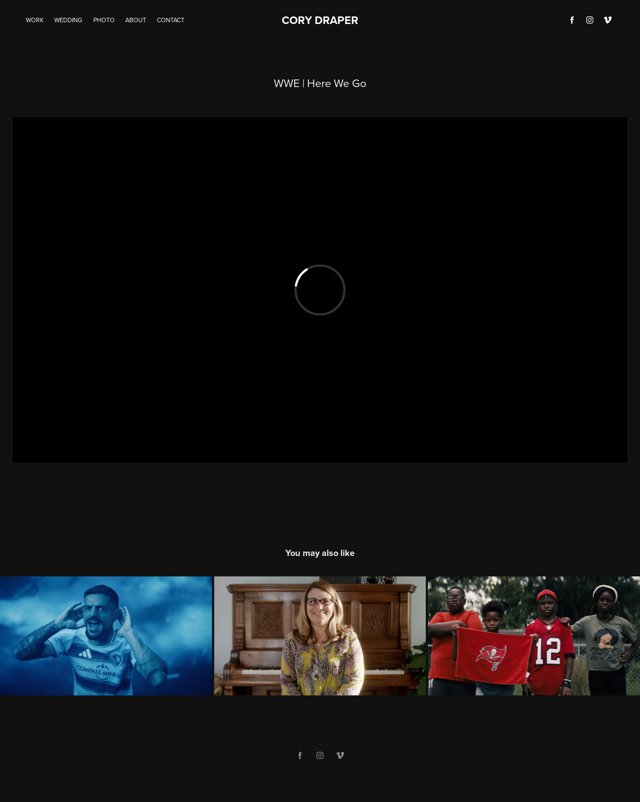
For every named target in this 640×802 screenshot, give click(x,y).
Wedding (68, 20)
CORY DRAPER (320, 20)
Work (35, 20)
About (135, 20)
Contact (170, 20)
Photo (104, 20)
